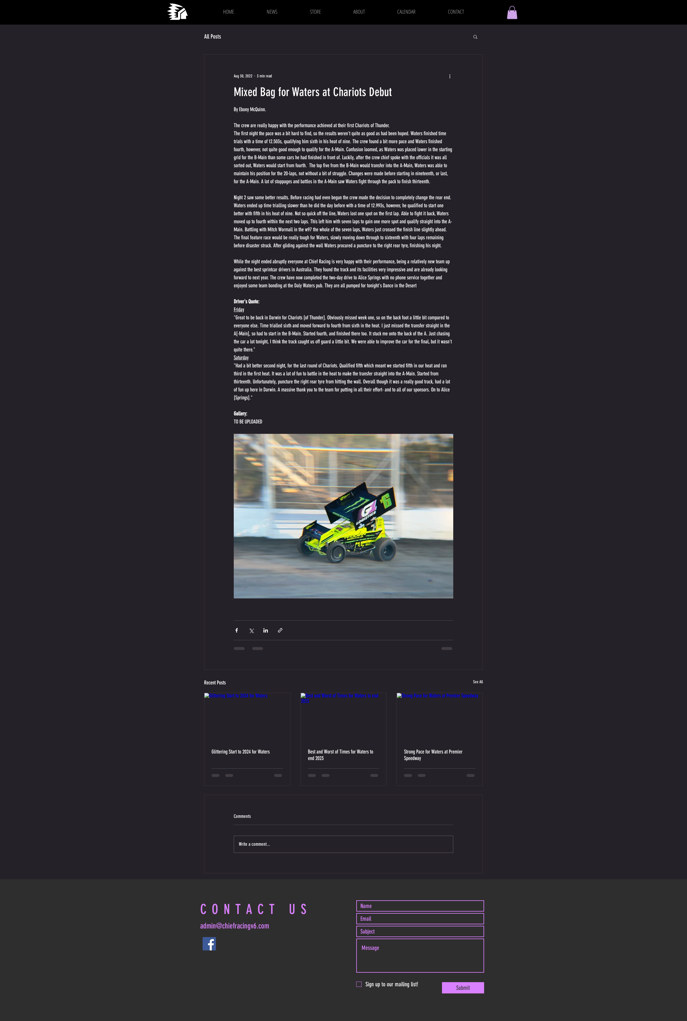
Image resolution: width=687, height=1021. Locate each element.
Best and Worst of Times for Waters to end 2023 (340, 755)
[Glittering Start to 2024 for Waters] (247, 717)
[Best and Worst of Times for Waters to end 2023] (344, 717)
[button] (512, 12)
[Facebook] (209, 943)
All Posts (212, 36)
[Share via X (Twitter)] (251, 630)
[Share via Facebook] (236, 630)
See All (478, 681)
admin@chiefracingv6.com (234, 926)
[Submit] (463, 987)
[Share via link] (280, 630)
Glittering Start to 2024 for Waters (240, 751)
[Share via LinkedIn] (265, 630)
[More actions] (449, 75)
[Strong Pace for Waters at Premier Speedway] (440, 717)
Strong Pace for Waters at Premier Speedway (433, 755)
